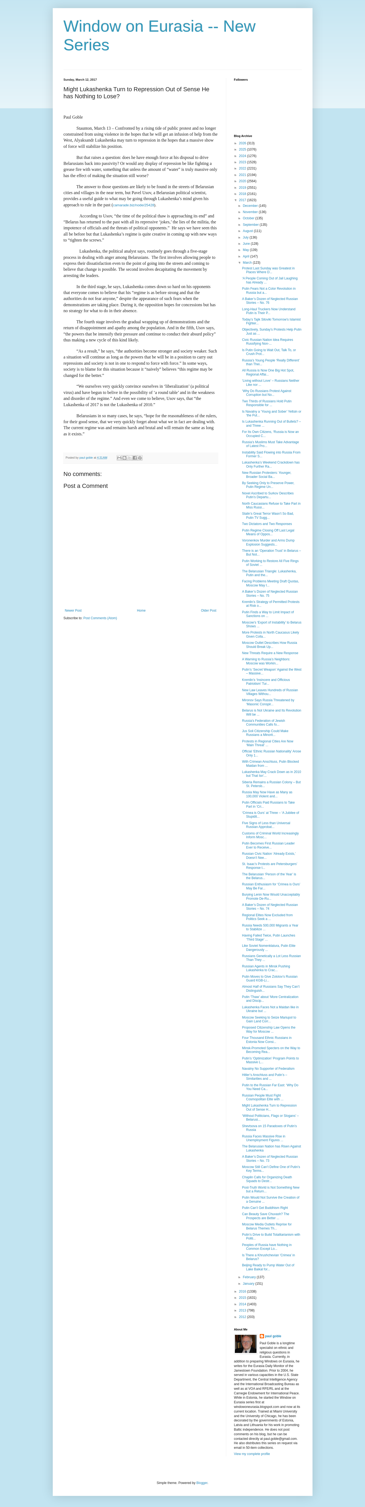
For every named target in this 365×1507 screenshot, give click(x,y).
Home (141, 610)
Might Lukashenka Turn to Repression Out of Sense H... (269, 1107)
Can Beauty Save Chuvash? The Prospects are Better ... (265, 1216)
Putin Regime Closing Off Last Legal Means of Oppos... (268, 532)
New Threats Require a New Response (270, 653)
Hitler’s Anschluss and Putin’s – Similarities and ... (264, 1077)
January (249, 1284)
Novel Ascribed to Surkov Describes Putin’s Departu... (268, 495)
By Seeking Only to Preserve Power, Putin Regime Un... (268, 485)
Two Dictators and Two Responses (267, 524)
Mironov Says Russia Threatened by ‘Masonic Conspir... (268, 702)
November (251, 212)
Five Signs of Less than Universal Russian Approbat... (266, 825)
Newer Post (73, 610)
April (246, 256)
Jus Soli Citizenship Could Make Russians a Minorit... (265, 733)
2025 (243, 149)
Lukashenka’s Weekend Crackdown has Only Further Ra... (271, 464)
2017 (243, 200)
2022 (243, 168)
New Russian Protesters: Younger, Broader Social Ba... (266, 474)
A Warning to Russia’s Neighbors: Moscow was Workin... (266, 661)
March (248, 263)
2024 (243, 156)
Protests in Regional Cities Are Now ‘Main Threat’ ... (267, 743)
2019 (243, 188)
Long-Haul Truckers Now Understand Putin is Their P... (268, 311)
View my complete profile (252, 1454)
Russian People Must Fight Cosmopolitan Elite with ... (262, 1097)
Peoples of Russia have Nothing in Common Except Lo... (266, 1247)
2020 (243, 181)
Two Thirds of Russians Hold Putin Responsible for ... (266, 403)
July (246, 237)
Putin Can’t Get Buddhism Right (265, 1208)
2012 (243, 1317)
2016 (243, 1291)
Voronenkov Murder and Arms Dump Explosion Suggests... (268, 542)
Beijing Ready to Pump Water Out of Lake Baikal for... (268, 1267)
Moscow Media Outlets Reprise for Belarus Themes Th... (266, 1226)
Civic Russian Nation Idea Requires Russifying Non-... (267, 341)
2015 (243, 1298)
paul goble (273, 1336)
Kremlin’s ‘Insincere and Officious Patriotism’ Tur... (266, 682)
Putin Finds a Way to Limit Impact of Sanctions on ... (268, 614)
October (249, 218)
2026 (243, 143)
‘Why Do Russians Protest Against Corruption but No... (266, 393)
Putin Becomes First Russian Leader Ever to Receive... (268, 845)
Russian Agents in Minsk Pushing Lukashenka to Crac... (266, 968)
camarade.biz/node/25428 (133, 205)
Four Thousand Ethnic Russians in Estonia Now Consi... (266, 1039)
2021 (243, 175)
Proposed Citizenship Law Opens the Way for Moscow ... (268, 1029)
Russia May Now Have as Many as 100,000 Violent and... (267, 794)
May (246, 250)
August (248, 231)
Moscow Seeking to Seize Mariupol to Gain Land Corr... (269, 1019)
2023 (243, 162)
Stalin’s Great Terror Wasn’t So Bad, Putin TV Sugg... (268, 515)
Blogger (202, 1483)
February (250, 1277)
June (247, 244)
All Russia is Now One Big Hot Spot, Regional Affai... (268, 372)
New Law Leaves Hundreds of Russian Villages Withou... (270, 692)
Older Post (208, 610)
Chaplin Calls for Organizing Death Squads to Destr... (267, 1179)
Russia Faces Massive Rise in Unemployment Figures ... (263, 1138)
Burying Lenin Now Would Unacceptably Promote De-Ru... (271, 896)
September (251, 225)
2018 (243, 194)
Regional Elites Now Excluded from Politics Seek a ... (267, 917)
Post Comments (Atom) (100, 618)
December (251, 206)
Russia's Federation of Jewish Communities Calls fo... (263, 722)
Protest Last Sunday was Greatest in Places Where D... (268, 270)
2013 (243, 1310)
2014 (243, 1304)
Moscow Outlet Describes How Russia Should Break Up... (269, 644)
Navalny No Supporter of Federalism (268, 1069)
